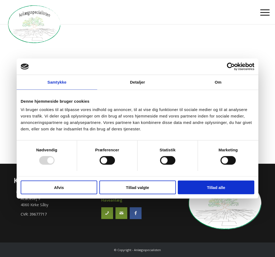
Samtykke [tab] (57, 82)
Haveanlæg (111, 200)
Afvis (59, 187)
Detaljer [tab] (137, 82)
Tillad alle (216, 187)
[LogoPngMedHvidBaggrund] (34, 24)
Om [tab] (218, 82)
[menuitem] (263, 12)
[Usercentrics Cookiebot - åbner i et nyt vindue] (230, 67)
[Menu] (263, 12)
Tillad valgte (137, 187)
